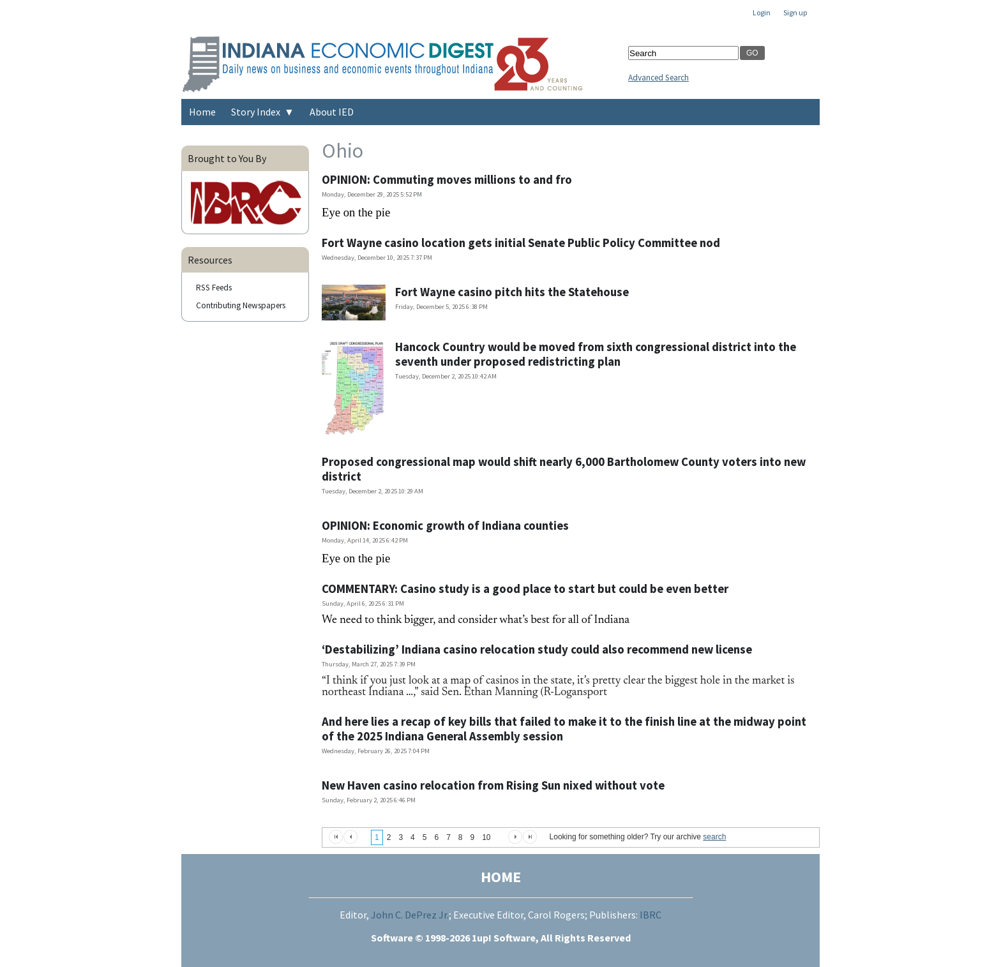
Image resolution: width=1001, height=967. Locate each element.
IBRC (650, 914)
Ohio (342, 150)
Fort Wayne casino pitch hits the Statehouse (512, 292)
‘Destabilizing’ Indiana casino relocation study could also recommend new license (537, 649)
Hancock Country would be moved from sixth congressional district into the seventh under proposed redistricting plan (595, 354)
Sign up (795, 12)
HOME (501, 877)
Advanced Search (658, 77)
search (714, 836)
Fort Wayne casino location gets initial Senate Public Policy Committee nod (521, 243)
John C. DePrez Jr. (410, 914)
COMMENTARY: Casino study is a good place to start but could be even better (525, 588)
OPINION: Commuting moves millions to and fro (447, 179)
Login (762, 12)
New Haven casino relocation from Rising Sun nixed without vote (493, 785)
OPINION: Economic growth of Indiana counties (445, 525)
